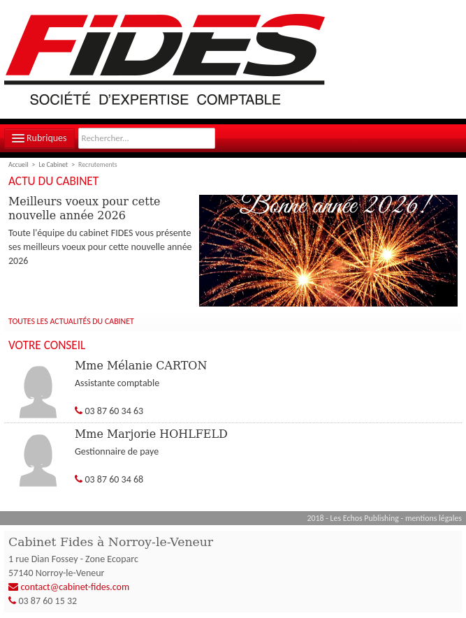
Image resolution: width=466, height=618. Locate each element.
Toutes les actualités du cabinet (71, 321)
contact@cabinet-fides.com (75, 587)
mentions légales (433, 518)
